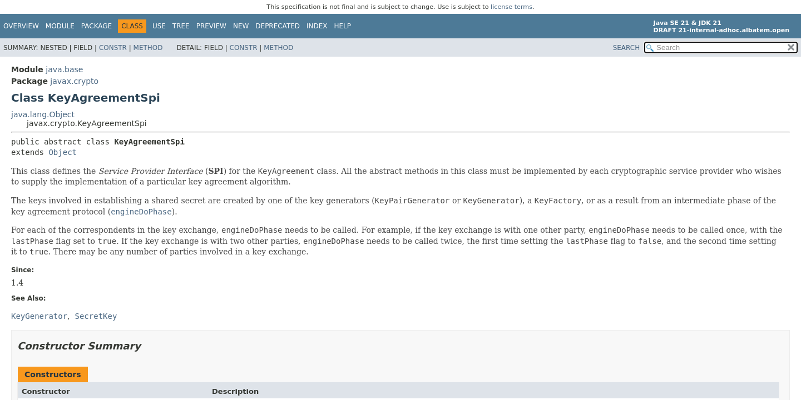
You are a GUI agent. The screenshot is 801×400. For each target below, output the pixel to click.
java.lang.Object (43, 114)
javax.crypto (74, 81)
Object (62, 152)
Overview (21, 26)
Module (60, 26)
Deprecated (277, 26)
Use (159, 26)
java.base (64, 69)
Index (317, 26)
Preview (211, 26)
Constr (113, 48)
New (241, 26)
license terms (511, 7)
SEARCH (626, 48)
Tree (181, 26)
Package (96, 26)
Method (148, 48)
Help (343, 26)
